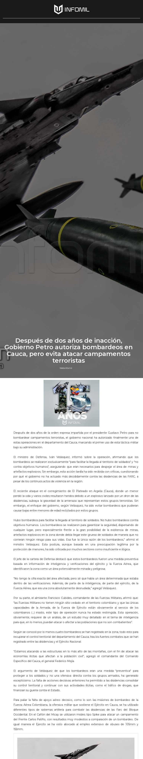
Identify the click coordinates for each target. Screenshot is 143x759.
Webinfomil (66, 467)
